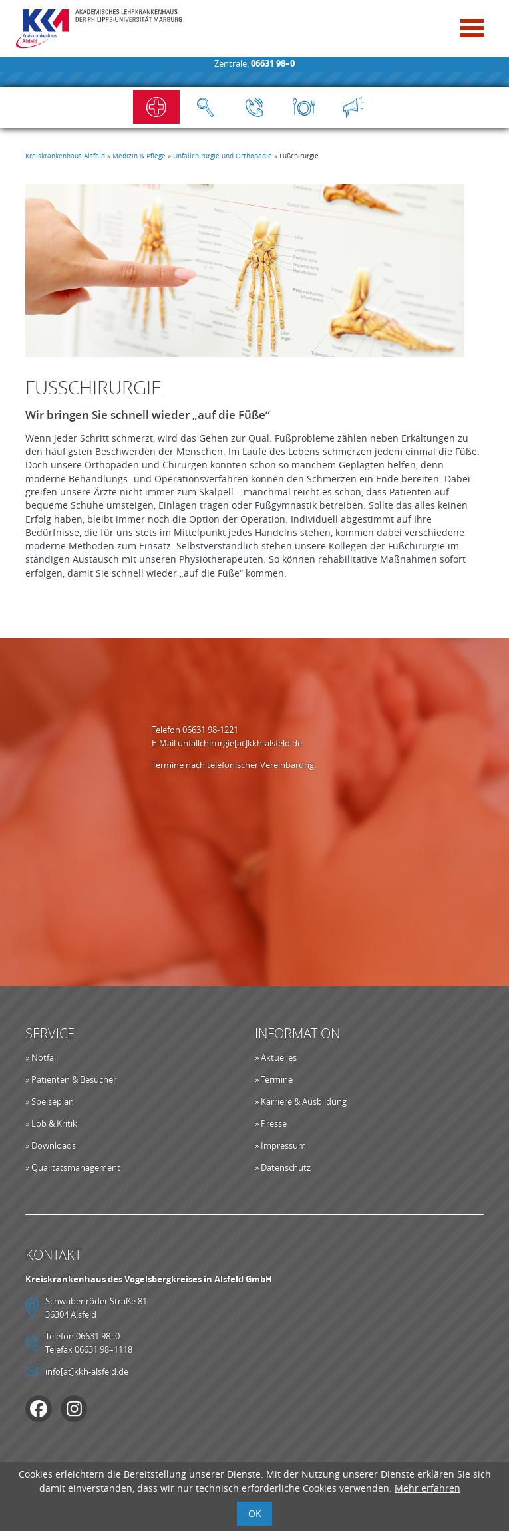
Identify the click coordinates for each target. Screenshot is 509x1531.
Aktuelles (353, 107)
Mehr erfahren (427, 1488)
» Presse (271, 1123)
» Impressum (280, 1145)
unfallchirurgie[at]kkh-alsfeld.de (240, 743)
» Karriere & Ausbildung (301, 1101)
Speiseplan (304, 107)
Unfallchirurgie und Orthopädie (222, 156)
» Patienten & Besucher (70, 1079)
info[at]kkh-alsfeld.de (86, 1371)
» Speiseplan (49, 1101)
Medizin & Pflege (139, 156)
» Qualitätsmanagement (72, 1167)
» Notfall (41, 1057)
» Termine (274, 1079)
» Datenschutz (283, 1167)
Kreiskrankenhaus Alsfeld (65, 156)
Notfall (156, 107)
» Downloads (50, 1145)
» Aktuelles (276, 1057)
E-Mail (165, 743)
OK (254, 1513)
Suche (205, 107)
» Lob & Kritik (51, 1123)
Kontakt (255, 107)
